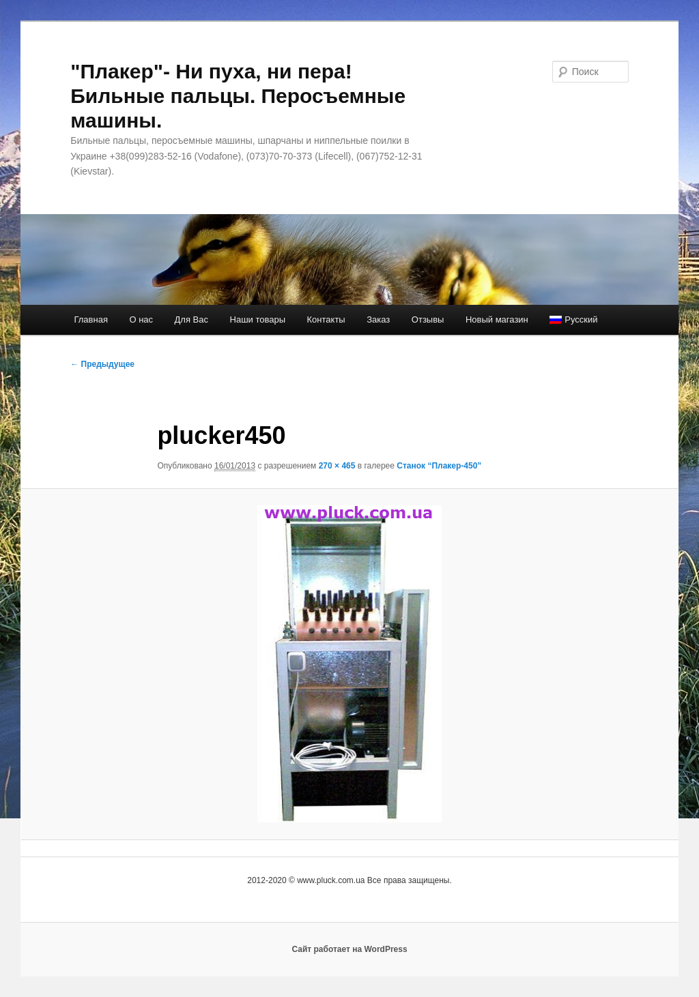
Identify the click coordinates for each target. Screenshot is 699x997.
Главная (90, 319)
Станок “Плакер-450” (439, 466)
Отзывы (428, 319)
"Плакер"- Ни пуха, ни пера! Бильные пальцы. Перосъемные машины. (237, 96)
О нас (141, 319)
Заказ (378, 319)
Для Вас (191, 319)
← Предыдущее (102, 364)
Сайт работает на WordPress (349, 949)
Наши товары (258, 319)
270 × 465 (337, 466)
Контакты (326, 319)
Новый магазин (497, 319)
